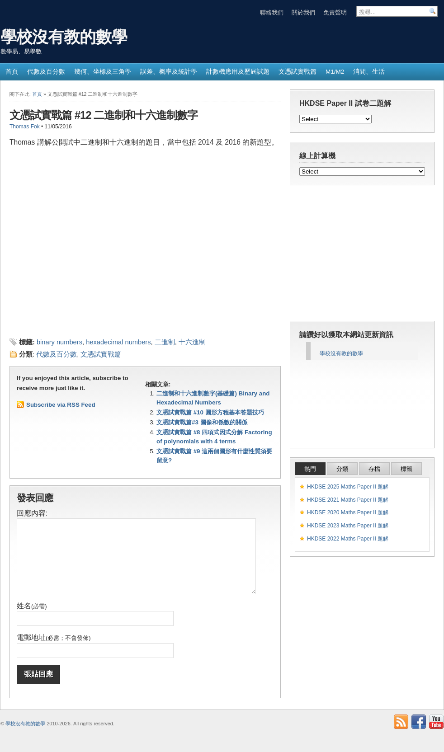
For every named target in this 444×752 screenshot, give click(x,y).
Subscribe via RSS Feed (60, 404)
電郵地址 (54, 651)
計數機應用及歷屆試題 (237, 71)
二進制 (165, 342)
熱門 (310, 468)
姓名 (32, 619)
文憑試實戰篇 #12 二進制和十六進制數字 (103, 115)
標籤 (406, 468)
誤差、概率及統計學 (168, 71)
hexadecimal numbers (118, 342)
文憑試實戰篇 (297, 71)
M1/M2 (335, 71)
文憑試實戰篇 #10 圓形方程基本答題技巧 (210, 412)
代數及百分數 (46, 71)
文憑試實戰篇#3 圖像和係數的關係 (201, 422)
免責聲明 (335, 12)
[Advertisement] (115, 317)
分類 (342, 468)
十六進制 (192, 342)
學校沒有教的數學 (63, 37)
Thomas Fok (24, 126)
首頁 (11, 71)
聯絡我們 (271, 12)
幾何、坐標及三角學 (102, 71)
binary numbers (59, 342)
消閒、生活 (369, 71)
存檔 (374, 468)
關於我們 (303, 12)
